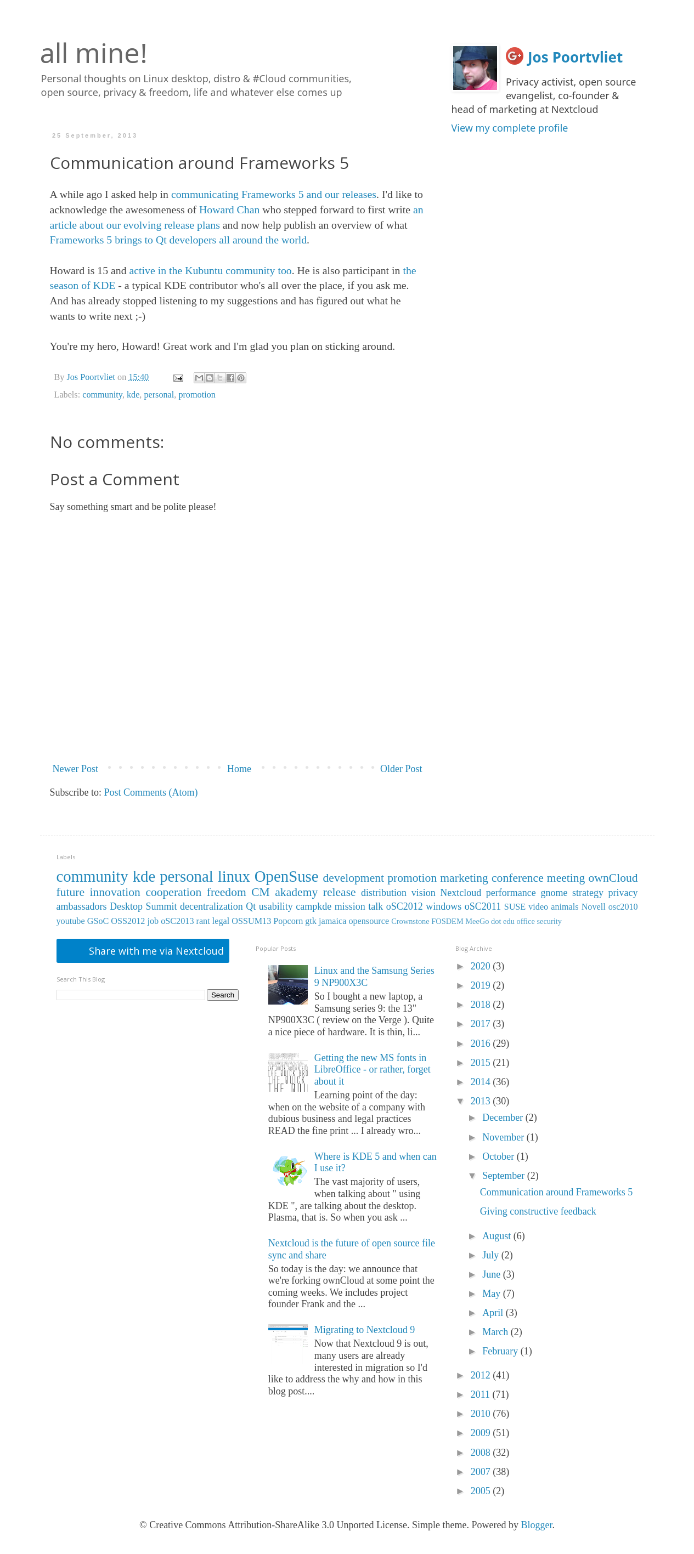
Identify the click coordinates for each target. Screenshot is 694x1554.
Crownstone (410, 921)
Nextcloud (460, 892)
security (549, 921)
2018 (482, 1004)
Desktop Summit (143, 906)
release (339, 892)
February (501, 1351)
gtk (311, 921)
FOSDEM (447, 921)
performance (511, 892)
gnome (553, 892)
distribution (384, 892)
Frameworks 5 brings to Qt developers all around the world (178, 240)
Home (239, 768)
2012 (482, 1375)
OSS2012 (128, 921)
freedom (226, 892)
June (492, 1274)
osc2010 (623, 907)
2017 (482, 1023)
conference (518, 877)
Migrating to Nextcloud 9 (364, 1329)
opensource (368, 921)
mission (350, 906)
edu (509, 921)
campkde (313, 906)
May (492, 1293)
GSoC (98, 921)
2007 (482, 1471)
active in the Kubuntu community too (210, 270)
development (354, 877)
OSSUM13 (251, 921)
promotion (196, 395)
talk (375, 906)
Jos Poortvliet (575, 57)
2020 (482, 966)
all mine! (94, 52)
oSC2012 (404, 906)
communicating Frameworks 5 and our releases (273, 194)
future (71, 892)
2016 (482, 1043)
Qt (251, 906)
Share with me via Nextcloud (155, 950)
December (503, 1117)
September (504, 1175)
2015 (482, 1062)
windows (443, 906)
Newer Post (76, 768)
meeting (566, 877)
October (499, 1156)
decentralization (211, 906)
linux (234, 876)
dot (496, 921)
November (504, 1137)
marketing (464, 877)
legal (220, 921)
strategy (587, 892)
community (102, 395)
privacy (623, 892)
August (498, 1235)
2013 (482, 1101)
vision (423, 892)
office (526, 921)
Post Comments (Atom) (151, 792)
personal (159, 395)
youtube (71, 921)
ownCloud (613, 877)
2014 (482, 1081)
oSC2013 (177, 921)
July (491, 1255)
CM (260, 892)
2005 (482, 1490)
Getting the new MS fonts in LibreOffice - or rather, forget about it (372, 1069)
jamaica (332, 921)
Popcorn (288, 921)
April (494, 1312)
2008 (482, 1452)
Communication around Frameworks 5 (556, 1192)
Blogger (536, 1524)
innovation (115, 892)
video (538, 907)
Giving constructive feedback (538, 1211)
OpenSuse (287, 876)
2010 (482, 1413)
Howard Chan (229, 209)
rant (203, 921)
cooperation (173, 892)
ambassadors (82, 906)
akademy (296, 892)
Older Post (401, 768)
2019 (482, 985)
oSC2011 (483, 906)
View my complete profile (510, 127)
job (153, 921)
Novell (594, 907)
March (496, 1331)
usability (276, 906)
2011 (482, 1394)
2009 (482, 1432)
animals (564, 907)
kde (133, 395)
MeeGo (477, 921)
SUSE (515, 907)
